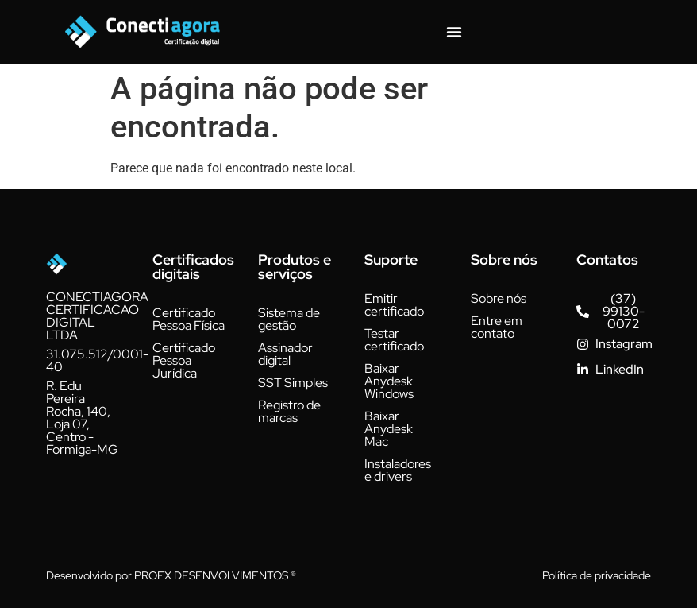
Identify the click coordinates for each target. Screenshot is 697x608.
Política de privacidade (596, 575)
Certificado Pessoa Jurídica (183, 360)
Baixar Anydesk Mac (388, 429)
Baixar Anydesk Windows (389, 381)
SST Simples (293, 382)
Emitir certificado (394, 304)
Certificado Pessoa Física (188, 319)
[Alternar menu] (454, 32)
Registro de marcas (289, 411)
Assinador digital (285, 354)
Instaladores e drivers (397, 470)
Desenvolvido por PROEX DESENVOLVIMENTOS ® (171, 575)
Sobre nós (498, 298)
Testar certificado (394, 339)
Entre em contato (496, 327)
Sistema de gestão (289, 319)
